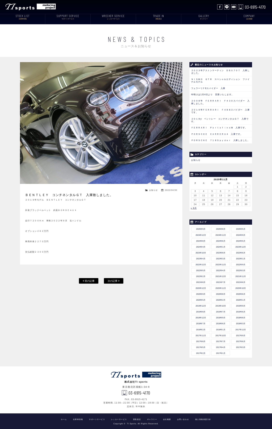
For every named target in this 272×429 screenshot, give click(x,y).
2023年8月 (220, 252)
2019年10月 (220, 305)
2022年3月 (240, 270)
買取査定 (137, 418)
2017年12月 (240, 329)
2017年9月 (240, 334)
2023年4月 (200, 258)
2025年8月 (220, 228)
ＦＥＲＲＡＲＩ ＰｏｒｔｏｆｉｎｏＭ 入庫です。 (219, 127)
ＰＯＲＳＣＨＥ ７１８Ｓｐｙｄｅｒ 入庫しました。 (220, 139)
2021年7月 (220, 281)
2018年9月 (220, 317)
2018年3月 (240, 323)
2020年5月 (200, 299)
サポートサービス (97, 418)
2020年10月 (240, 287)
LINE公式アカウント (226, 7)
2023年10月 (201, 252)
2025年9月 (200, 228)
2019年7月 (220, 311)
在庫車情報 (78, 418)
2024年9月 (240, 234)
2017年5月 (200, 346)
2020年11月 (220, 287)
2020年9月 (200, 293)
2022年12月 (201, 264)
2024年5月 (240, 240)
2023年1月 (240, 258)
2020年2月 (220, 299)
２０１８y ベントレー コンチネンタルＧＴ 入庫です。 (220, 119)
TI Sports (31, 7)
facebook (219, 7)
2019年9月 (240, 305)
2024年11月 (220, 234)
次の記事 (114, 280)
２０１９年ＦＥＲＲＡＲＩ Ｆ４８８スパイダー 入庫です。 (220, 110)
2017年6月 (240, 340)
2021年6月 (240, 281)
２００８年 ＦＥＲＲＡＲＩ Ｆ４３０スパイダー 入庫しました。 (220, 101)
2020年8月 (220, 293)
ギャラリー (152, 418)
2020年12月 (201, 287)
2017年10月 (220, 334)
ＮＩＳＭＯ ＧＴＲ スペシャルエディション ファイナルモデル (220, 80)
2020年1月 (240, 299)
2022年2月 (200, 275)
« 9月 (194, 207)
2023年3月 (220, 258)
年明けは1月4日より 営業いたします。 (212, 94)
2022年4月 (220, 270)
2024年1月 (220, 246)
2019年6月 (240, 311)
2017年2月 (200, 352)
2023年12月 (240, 246)
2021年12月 (220, 275)
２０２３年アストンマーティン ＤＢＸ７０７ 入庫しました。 (220, 71)
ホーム (64, 418)
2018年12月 (201, 317)
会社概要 (167, 418)
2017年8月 (200, 340)
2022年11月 (220, 264)
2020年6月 (240, 293)
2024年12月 (201, 234)
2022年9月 (240, 264)
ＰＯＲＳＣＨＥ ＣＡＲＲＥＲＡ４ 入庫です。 (217, 133)
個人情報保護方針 (203, 418)
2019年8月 (200, 311)
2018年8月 (240, 317)
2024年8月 (200, 240)
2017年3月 (240, 346)
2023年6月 (240, 252)
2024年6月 (220, 240)
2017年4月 (220, 346)
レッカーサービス (119, 418)
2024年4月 (200, 246)
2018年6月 (220, 323)
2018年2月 (200, 329)
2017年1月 (220, 352)
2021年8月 (200, 281)
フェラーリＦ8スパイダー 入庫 (208, 88)
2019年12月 (201, 305)
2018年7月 (200, 323)
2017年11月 (201, 334)
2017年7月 (220, 340)
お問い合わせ (233, 7)
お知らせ (153, 190)
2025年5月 (240, 228)
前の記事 (89, 280)
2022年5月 (200, 270)
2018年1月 (220, 329)
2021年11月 (240, 275)
